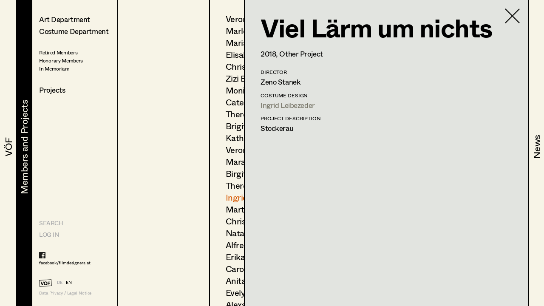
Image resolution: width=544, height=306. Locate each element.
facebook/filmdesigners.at (65, 262)
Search (51, 222)
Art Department (64, 19)
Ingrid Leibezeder (288, 105)
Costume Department (73, 31)
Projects (52, 90)
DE (59, 282)
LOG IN (49, 234)
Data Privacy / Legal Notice (65, 293)
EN (69, 282)
